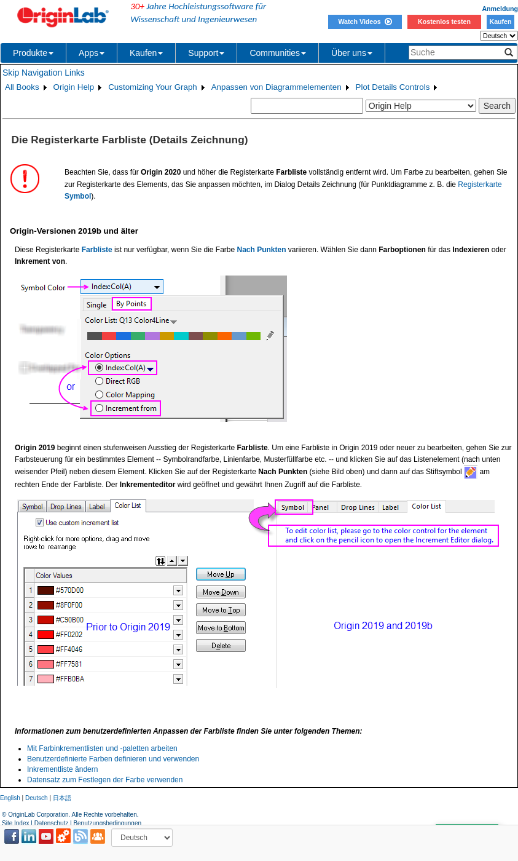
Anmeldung (500, 8)
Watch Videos (364, 21)
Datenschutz (51, 823)
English (10, 798)
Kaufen (500, 21)
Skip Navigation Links (43, 72)
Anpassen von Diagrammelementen (276, 87)
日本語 (62, 798)
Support (206, 53)
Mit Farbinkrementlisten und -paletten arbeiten (102, 748)
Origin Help (74, 87)
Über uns (351, 53)
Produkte (33, 53)
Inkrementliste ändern (62, 769)
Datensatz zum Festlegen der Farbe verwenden (104, 780)
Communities (277, 53)
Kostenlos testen (444, 21)
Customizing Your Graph (152, 87)
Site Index (15, 823)
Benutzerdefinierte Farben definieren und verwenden (113, 759)
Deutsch (36, 798)
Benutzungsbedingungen (107, 823)
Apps (91, 53)
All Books (22, 87)
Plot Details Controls (393, 87)
